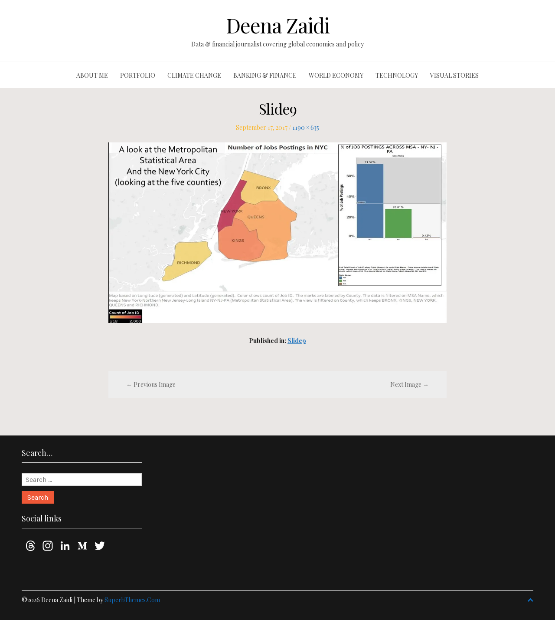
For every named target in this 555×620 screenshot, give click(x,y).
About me (92, 75)
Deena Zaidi (278, 25)
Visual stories (454, 75)
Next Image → (409, 384)
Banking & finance (265, 75)
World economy (336, 75)
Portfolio (137, 75)
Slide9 (296, 340)
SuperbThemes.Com (132, 600)
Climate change (194, 75)
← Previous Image (151, 384)
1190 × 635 (305, 127)
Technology (396, 75)
